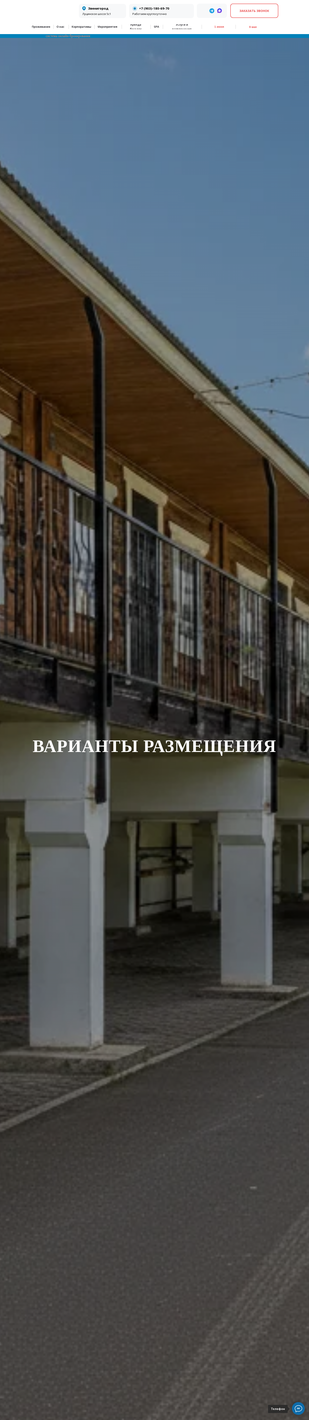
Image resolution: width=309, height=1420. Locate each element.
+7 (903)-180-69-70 (154, 8)
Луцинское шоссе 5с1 (96, 14)
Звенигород (98, 8)
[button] (254, 11)
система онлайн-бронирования (68, 36)
